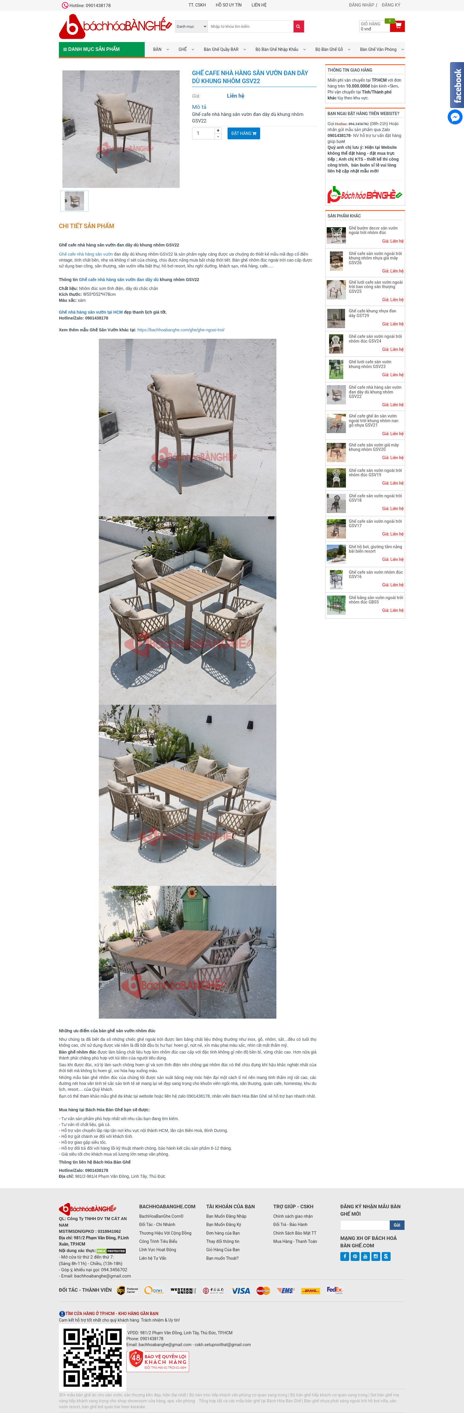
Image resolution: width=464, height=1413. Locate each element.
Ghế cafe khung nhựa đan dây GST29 (372, 313)
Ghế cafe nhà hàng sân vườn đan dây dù (119, 279)
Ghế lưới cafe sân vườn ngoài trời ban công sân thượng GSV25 (376, 287)
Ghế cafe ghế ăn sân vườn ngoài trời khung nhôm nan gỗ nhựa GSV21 (373, 421)
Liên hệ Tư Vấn (152, 1258)
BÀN (157, 49)
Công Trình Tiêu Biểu (158, 1241)
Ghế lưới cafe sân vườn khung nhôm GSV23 (370, 364)
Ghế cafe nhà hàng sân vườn (86, 254)
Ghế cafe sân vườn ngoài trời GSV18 (375, 498)
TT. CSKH (197, 5)
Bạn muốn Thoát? (222, 1258)
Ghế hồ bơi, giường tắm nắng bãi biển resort (375, 549)
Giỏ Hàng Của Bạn (223, 1249)
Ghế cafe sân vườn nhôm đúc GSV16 (376, 574)
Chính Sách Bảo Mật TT (294, 1233)
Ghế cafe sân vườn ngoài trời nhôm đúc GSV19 (375, 472)
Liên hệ (259, 5)
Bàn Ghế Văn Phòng (378, 49)
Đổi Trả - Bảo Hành (290, 1224)
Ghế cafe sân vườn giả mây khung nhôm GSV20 (374, 447)
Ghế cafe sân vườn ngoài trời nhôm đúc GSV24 (375, 338)
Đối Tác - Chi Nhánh (157, 1224)
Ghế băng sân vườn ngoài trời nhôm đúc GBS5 (376, 599)
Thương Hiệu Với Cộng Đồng (165, 1233)
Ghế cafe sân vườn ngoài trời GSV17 (375, 523)
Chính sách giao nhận (293, 1216)
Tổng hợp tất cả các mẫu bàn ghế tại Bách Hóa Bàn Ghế (250, 1401)
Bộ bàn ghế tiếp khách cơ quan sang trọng (329, 1395)
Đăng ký (391, 5)
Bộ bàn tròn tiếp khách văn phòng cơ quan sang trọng (238, 1395)
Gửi (397, 1225)
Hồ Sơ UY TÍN (228, 5)
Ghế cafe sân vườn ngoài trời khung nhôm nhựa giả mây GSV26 (375, 258)
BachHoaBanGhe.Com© (161, 1216)
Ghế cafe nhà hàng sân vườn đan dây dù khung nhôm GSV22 (375, 392)
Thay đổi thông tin (222, 1241)
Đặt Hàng (243, 133)
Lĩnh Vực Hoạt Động (157, 1249)
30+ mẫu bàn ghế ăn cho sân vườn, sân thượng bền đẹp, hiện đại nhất (122, 1395)
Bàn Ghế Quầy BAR (221, 49)
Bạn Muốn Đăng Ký (223, 1224)
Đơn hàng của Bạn (223, 1233)
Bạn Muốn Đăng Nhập (226, 1216)
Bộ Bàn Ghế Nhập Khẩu (277, 49)
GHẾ (182, 49)
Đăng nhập (361, 5)
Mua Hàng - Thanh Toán (295, 1241)
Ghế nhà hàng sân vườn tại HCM (91, 312)
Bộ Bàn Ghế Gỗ (329, 49)
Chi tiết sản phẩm (86, 226)
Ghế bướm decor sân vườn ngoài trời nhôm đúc (373, 230)
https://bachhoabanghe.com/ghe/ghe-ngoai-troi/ (180, 330)
